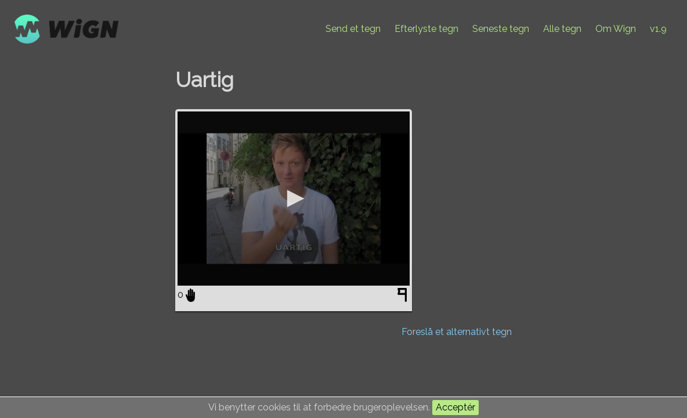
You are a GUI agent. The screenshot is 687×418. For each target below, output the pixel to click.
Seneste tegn (500, 28)
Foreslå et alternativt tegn (457, 331)
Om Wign (615, 28)
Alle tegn (562, 28)
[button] (293, 198)
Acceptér (455, 407)
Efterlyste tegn (426, 28)
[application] (294, 198)
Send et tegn (353, 28)
